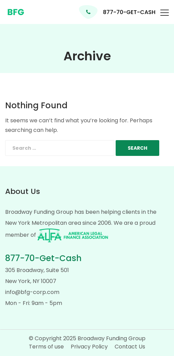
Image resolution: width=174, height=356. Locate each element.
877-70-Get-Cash (43, 258)
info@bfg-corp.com (32, 292)
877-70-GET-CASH (129, 12)
